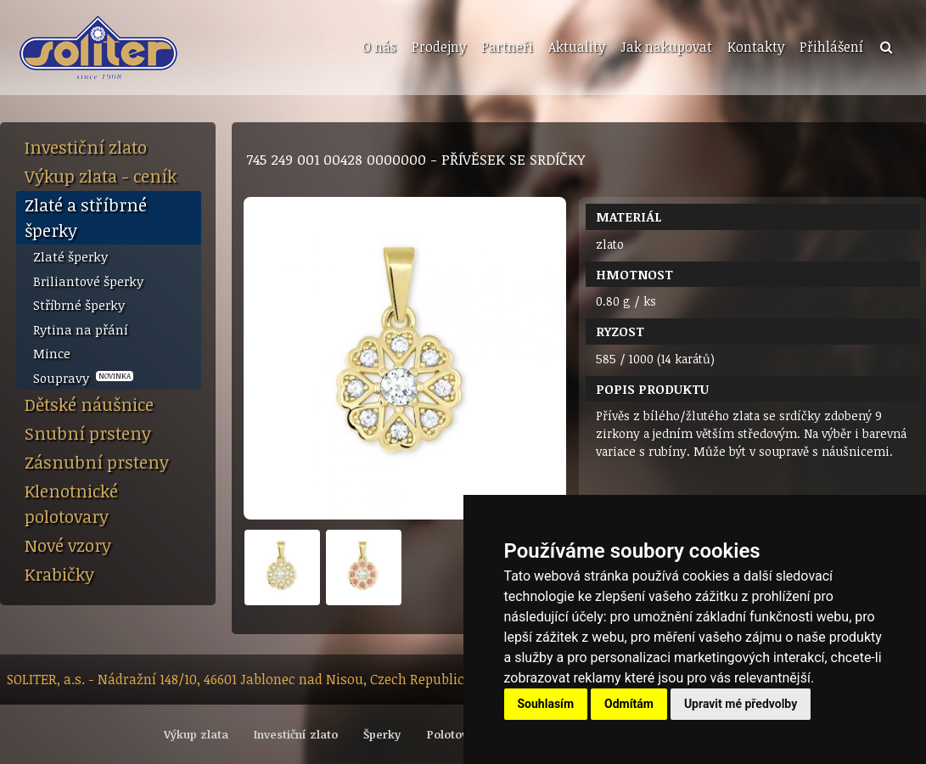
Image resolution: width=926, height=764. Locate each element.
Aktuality (576, 46)
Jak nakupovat (666, 46)
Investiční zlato (86, 147)
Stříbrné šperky (79, 304)
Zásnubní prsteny (97, 462)
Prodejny (439, 46)
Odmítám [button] (629, 704)
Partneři (507, 46)
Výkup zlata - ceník (101, 176)
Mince (51, 353)
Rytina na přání (80, 329)
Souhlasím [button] (546, 704)
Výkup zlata (196, 734)
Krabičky (59, 574)
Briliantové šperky (88, 280)
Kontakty (755, 46)
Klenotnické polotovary (71, 503)
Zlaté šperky (70, 256)
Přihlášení (831, 46)
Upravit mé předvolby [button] (740, 704)
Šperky (382, 734)
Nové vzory (68, 545)
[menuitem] (377, 47)
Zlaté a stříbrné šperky (86, 217)
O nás (379, 46)
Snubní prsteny (88, 433)
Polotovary (456, 734)
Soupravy (83, 377)
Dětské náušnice (89, 404)
